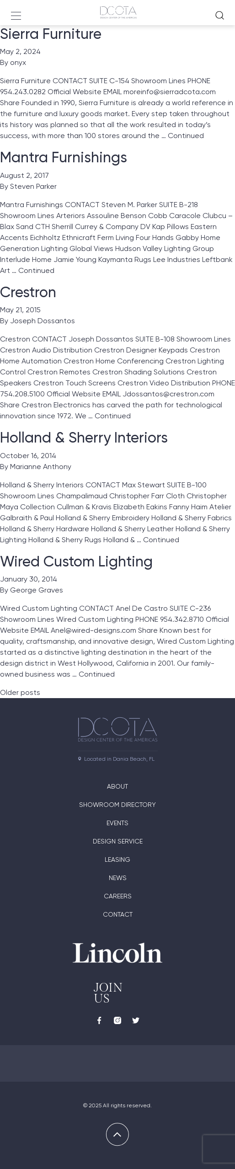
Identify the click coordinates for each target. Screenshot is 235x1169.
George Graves (36, 590)
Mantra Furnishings (63, 157)
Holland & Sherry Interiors (84, 437)
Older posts (20, 692)
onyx (18, 62)
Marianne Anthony (40, 466)
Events (117, 823)
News (118, 877)
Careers (118, 896)
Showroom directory (117, 804)
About (117, 786)
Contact (118, 914)
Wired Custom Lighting (76, 561)
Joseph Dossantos (42, 320)
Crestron (28, 292)
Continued (186, 135)
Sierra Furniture (50, 34)
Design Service (118, 841)
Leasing (117, 859)
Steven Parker (33, 186)
